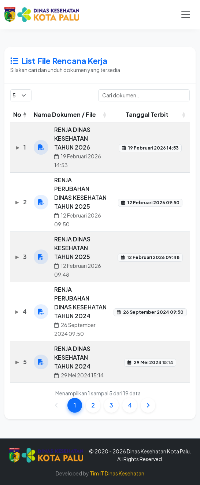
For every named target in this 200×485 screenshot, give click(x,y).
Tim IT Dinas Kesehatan (117, 473)
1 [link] (75, 405)
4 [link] (130, 405)
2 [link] (93, 405)
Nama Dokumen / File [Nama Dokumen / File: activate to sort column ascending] (65, 115)
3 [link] (111, 405)
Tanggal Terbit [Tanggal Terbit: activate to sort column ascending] (147, 115)
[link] (148, 405)
